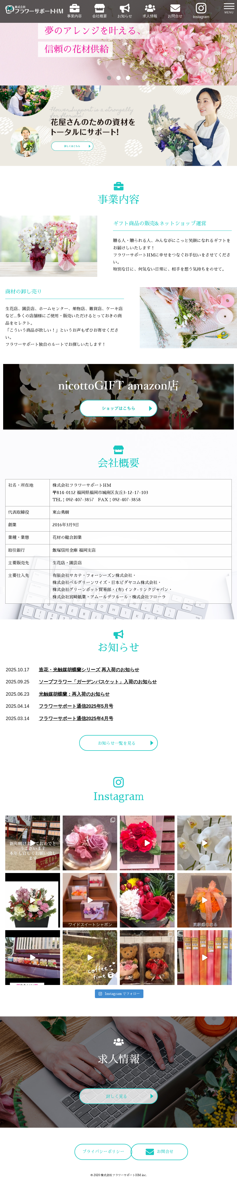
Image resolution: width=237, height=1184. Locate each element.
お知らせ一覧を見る (117, 744)
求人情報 (150, 11)
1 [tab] (109, 78)
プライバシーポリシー (90, 1152)
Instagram (201, 11)
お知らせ (124, 11)
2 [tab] (118, 78)
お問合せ (175, 11)
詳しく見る (116, 1097)
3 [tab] (128, 78)
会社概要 (99, 11)
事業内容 (74, 11)
